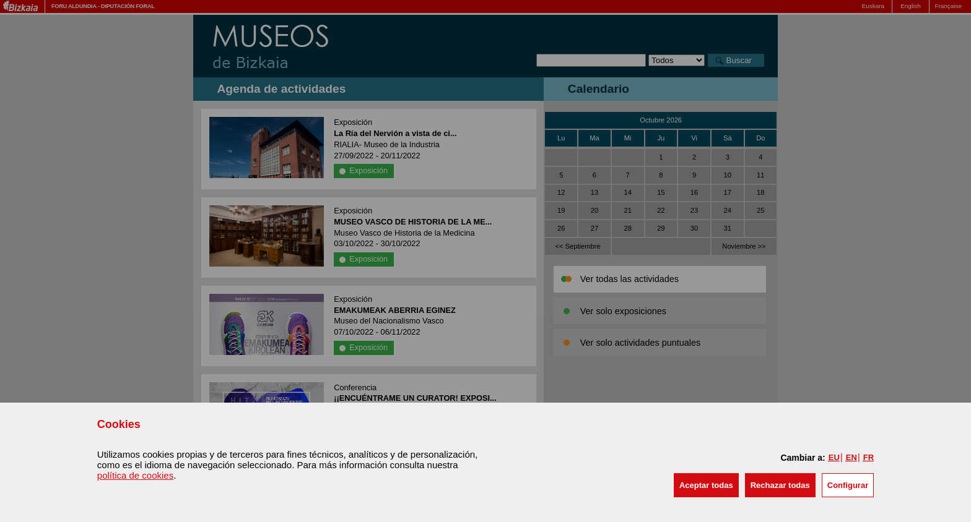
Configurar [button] (847, 485)
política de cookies (135, 475)
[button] (706, 485)
